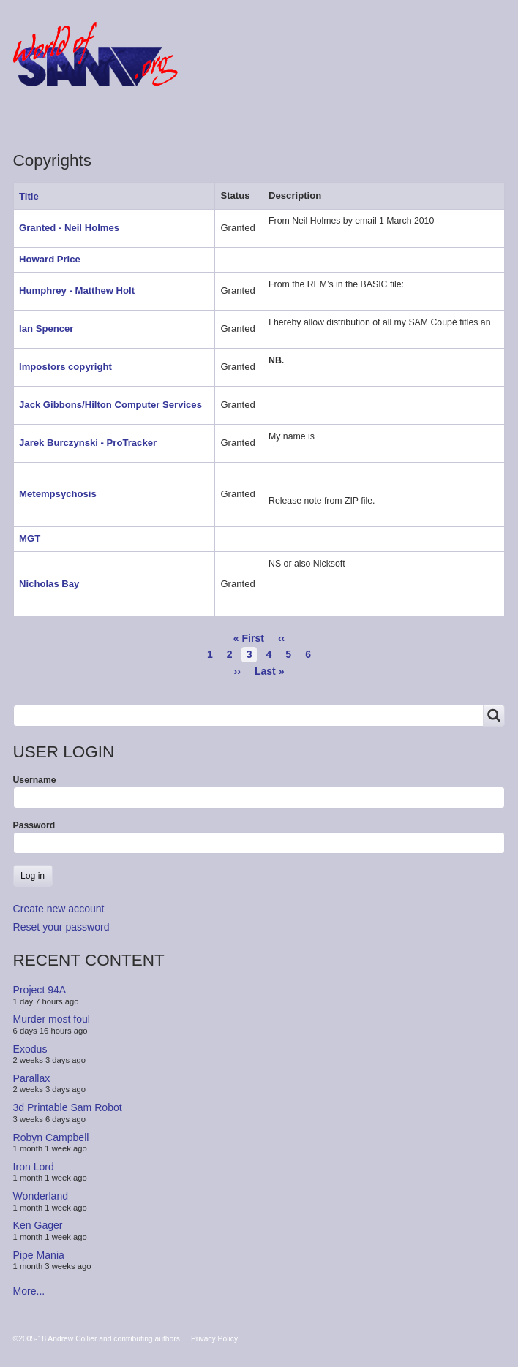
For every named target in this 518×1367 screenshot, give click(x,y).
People (184, 119)
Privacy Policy (214, 1339)
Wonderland (41, 1196)
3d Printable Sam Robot (67, 1107)
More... (29, 1291)
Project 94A (40, 990)
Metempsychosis (58, 493)
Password (34, 825)
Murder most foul (51, 1019)
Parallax (31, 1078)
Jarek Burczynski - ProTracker (88, 442)
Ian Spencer (46, 328)
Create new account (59, 909)
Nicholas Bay (49, 583)
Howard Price (49, 259)
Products (113, 119)
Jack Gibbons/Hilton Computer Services (110, 404)
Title (34, 196)
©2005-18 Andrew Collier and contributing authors (96, 1339)
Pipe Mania (38, 1255)
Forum (44, 119)
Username (34, 780)
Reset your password (61, 927)
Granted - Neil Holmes (69, 227)
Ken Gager (38, 1225)
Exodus (30, 1048)
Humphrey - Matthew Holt (77, 290)
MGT (29, 538)
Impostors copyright (65, 366)
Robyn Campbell (51, 1137)
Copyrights (260, 119)
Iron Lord (33, 1167)
